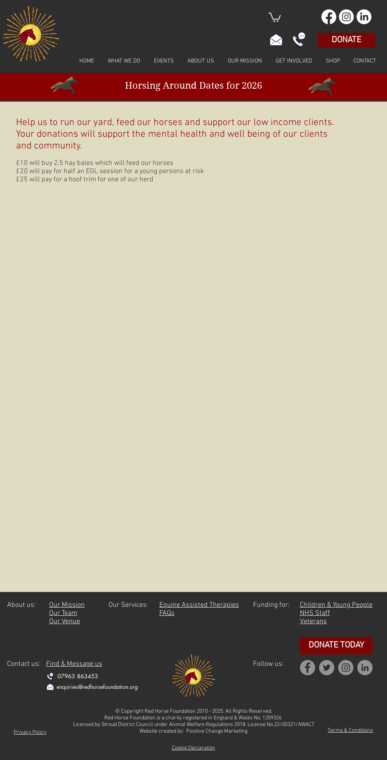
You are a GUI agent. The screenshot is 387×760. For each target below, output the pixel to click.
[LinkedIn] (364, 16)
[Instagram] (346, 16)
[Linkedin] (365, 667)
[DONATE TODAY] (336, 645)
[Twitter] (326, 667)
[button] (275, 17)
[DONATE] (346, 40)
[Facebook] (328, 16)
